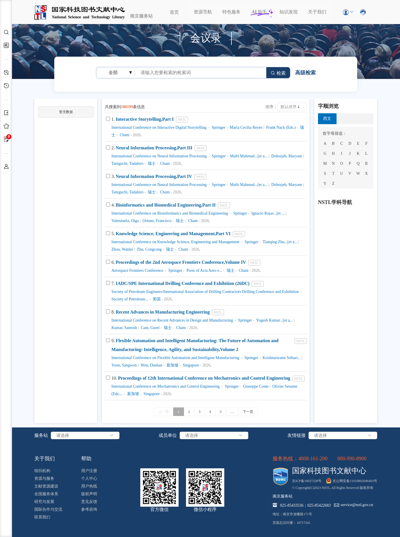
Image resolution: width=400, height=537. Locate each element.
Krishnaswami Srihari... (281, 358)
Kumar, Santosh (124, 328)
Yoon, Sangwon (124, 365)
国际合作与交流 (48, 509)
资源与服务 (44, 478)
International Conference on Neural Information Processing (159, 156)
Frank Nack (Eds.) (280, 127)
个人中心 (89, 478)
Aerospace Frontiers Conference (137, 270)
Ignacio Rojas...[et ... (267, 213)
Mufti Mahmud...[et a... (248, 156)
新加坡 (172, 365)
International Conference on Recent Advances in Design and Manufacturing (172, 320)
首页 (174, 12)
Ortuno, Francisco (156, 221)
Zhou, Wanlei (122, 249)
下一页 (248, 412)
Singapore (190, 365)
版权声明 (89, 494)
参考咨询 (89, 509)
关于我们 (317, 11)
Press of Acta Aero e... (203, 270)
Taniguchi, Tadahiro (127, 163)
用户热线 (89, 486)
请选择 (85, 435)
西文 (327, 118)
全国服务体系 (46, 494)
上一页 (164, 412)
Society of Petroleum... (129, 299)
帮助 (86, 458)
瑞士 (151, 163)
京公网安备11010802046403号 (355, 481)
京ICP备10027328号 (306, 481)
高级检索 (305, 73)
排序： (271, 107)
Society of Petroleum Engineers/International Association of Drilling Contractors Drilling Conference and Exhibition (205, 292)
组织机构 (42, 471)
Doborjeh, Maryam (286, 156)
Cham (124, 135)
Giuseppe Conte (255, 386)
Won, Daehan (151, 365)
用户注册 (89, 471)
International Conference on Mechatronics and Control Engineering (165, 386)
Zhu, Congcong (149, 249)
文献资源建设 (46, 486)
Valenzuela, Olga (125, 221)
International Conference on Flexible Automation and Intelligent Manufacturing (175, 358)
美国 (156, 299)
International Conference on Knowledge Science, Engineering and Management (175, 242)
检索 (278, 73)
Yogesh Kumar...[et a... (274, 320)
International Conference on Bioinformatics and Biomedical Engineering (169, 213)
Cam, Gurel (149, 328)
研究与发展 (44, 502)
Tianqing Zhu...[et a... (279, 242)
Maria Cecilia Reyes (245, 127)
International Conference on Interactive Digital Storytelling (158, 127)
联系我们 (42, 517)
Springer (218, 127)
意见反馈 (89, 502)
